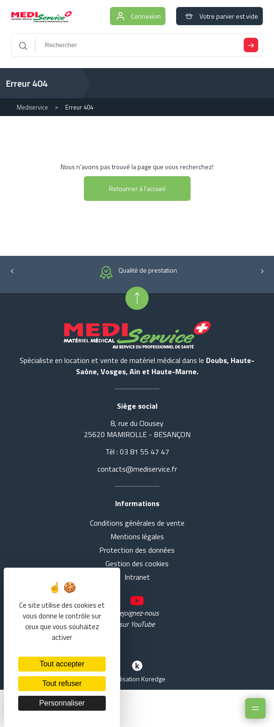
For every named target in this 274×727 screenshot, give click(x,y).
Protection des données (137, 550)
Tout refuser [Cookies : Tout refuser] (62, 683)
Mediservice (32, 107)
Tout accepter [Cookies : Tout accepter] (62, 664)
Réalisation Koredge (137, 671)
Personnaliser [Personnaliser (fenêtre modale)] (62, 703)
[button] (12, 270)
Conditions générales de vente (137, 522)
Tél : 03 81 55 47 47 (137, 451)
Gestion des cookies (137, 563)
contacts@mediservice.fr (137, 468)
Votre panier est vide (219, 16)
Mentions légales (137, 536)
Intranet (137, 577)
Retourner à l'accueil (137, 188)
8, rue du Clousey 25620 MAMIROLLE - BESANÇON (137, 429)
